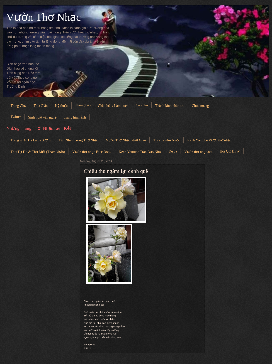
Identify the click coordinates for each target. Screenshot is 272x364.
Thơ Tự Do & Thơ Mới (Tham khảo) (38, 152)
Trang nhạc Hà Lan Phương (31, 140)
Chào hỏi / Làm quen (113, 106)
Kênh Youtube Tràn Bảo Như (140, 152)
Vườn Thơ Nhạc (43, 17)
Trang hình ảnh (75, 117)
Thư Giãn (40, 106)
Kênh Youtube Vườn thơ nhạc (209, 140)
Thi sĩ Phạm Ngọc (166, 140)
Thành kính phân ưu (169, 106)
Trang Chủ (18, 106)
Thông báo (83, 105)
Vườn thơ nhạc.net (198, 152)
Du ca (173, 151)
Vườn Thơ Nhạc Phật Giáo (126, 140)
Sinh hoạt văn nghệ (42, 117)
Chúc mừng (200, 106)
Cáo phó (142, 105)
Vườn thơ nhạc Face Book (91, 152)
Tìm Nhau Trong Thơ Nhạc (78, 140)
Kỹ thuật (61, 106)
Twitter (16, 117)
